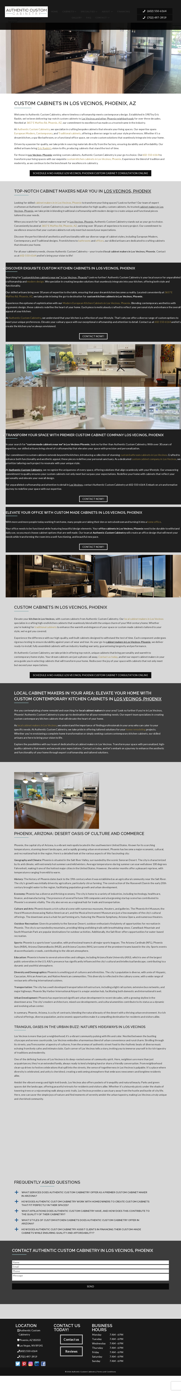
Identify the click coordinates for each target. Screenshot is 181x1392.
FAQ (88, 17)
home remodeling (136, 737)
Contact (101, 17)
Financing (123, 11)
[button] (90, 1209)
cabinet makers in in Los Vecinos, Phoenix (58, 204)
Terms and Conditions (106, 1388)
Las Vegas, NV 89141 (30, 1361)
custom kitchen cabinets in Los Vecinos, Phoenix (94, 160)
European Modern (24, 133)
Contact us (71, 1355)
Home (54, 11)
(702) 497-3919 (154, 18)
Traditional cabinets (69, 133)
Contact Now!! (93, 340)
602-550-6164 (151, 155)
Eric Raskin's (45, 149)
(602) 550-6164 (154, 11)
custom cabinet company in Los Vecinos (154, 463)
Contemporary (44, 133)
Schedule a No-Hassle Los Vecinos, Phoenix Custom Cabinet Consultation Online (90, 174)
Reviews (71, 1367)
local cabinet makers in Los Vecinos (143, 624)
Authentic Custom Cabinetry (33, 129)
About (106, 11)
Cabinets (68, 11)
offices (100, 242)
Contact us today (108, 663)
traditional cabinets (46, 633)
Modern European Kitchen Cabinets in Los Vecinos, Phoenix (96, 306)
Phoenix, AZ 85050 (28, 1355)
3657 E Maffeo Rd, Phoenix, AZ (44, 123)
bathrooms (84, 242)
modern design (35, 284)
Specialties (88, 11)
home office (154, 527)
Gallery (77, 17)
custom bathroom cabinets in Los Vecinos (143, 459)
